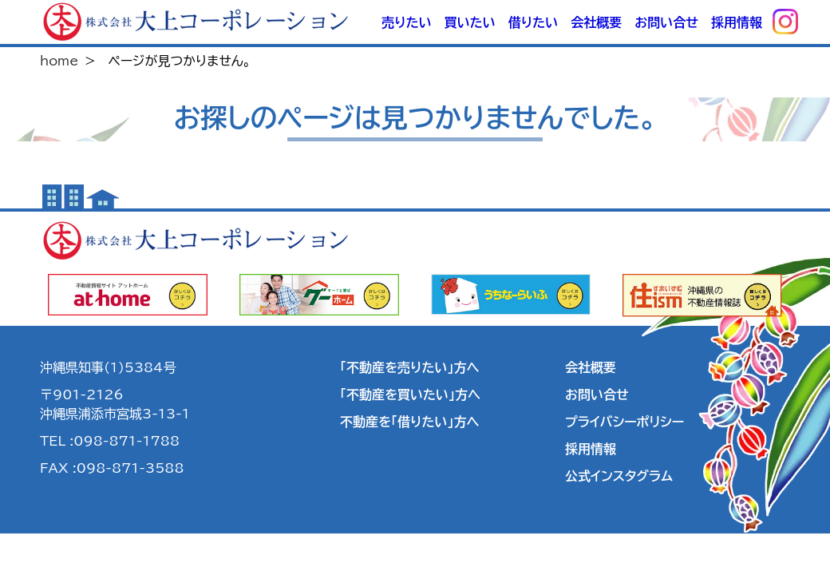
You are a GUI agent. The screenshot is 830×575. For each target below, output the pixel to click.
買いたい (470, 22)
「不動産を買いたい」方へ (410, 394)
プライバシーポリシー (624, 421)
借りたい (533, 22)
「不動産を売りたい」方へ (409, 367)
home (59, 60)
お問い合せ (666, 22)
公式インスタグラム (619, 476)
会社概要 (596, 22)
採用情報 (736, 22)
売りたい (406, 22)
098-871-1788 (126, 440)
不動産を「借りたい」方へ (409, 421)
